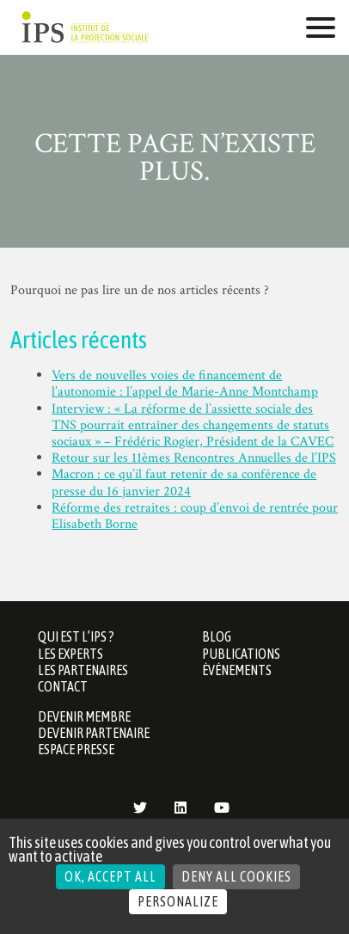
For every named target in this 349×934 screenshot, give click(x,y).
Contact (63, 686)
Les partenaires (83, 670)
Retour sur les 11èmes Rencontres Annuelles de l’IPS (194, 458)
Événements (237, 670)
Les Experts (70, 653)
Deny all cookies (236, 876)
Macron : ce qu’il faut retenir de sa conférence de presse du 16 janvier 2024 (184, 482)
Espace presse (76, 749)
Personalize (178, 901)
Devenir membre (84, 716)
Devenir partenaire (94, 732)
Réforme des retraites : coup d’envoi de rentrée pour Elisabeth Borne (195, 516)
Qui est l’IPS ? (76, 636)
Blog (216, 636)
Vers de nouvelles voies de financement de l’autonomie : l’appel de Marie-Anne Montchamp (185, 383)
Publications (241, 653)
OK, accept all (110, 876)
